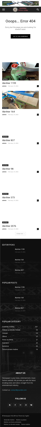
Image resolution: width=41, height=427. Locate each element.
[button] (3, 10)
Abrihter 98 (7, 169)
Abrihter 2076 (9, 226)
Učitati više (20, 234)
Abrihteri (5, 79)
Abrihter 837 (8, 140)
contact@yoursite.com (19, 390)
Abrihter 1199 (9, 83)
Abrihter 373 (8, 197)
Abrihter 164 (8, 111)
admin (4, 86)
